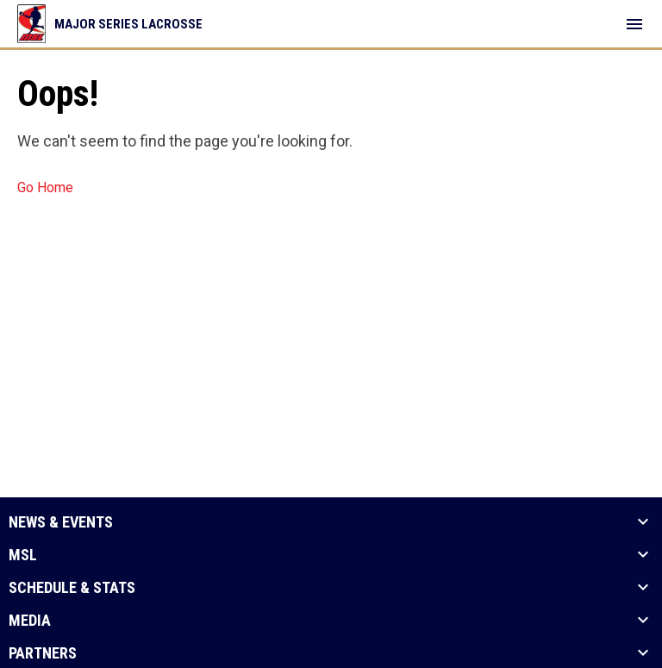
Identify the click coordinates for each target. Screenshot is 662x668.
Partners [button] (43, 653)
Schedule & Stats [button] (72, 588)
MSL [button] (23, 555)
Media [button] (30, 620)
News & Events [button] (61, 522)
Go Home (45, 187)
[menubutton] (634, 24)
